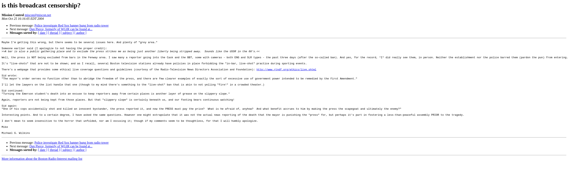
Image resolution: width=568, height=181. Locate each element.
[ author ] (80, 32)
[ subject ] (67, 32)
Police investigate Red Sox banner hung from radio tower (71, 25)
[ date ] (42, 32)
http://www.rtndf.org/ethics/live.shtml (286, 75)
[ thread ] (54, 32)
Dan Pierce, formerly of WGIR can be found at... (60, 29)
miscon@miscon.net (38, 15)
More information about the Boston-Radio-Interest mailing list (42, 177)
